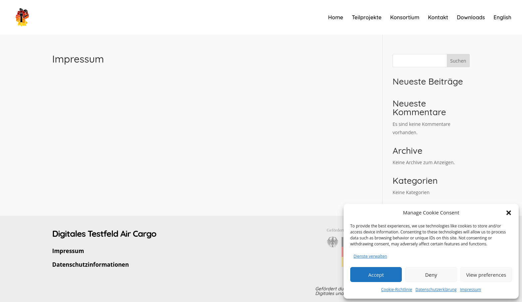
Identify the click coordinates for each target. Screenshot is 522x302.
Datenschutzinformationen (90, 264)
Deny (431, 274)
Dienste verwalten (370, 256)
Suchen (458, 61)
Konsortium (404, 18)
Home (335, 18)
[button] (508, 212)
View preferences (486, 274)
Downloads (471, 18)
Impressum (470, 289)
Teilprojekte (367, 18)
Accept (376, 274)
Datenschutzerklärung (436, 289)
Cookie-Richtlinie (396, 289)
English (502, 18)
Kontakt (438, 18)
